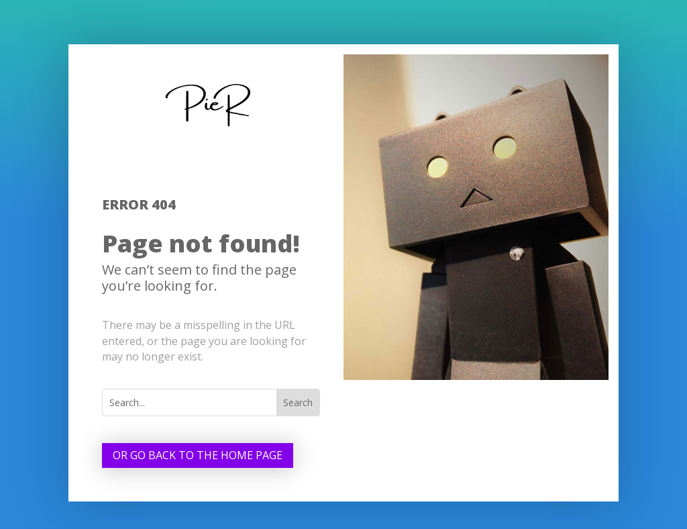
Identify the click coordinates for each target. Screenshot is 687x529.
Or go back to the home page (197, 455)
